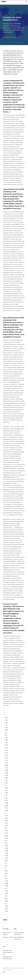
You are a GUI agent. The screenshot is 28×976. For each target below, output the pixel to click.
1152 (6, 873)
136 (6, 790)
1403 (6, 830)
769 (6, 782)
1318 (6, 858)
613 (6, 898)
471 (6, 843)
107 (6, 795)
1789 (6, 788)
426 (6, 823)
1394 (6, 885)
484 (6, 870)
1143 (6, 891)
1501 (6, 757)
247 (6, 840)
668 (6, 747)
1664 (6, 911)
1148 (6, 722)
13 (6, 903)
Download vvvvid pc (8, 937)
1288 (6, 845)
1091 (6, 880)
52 (6, 785)
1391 (6, 860)
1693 (6, 883)
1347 (6, 777)
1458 (6, 820)
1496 (6, 772)
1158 (6, 815)
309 (6, 755)
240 (6, 798)
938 (6, 833)
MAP (4, 972)
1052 (6, 853)
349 (6, 742)
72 (6, 813)
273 (6, 735)
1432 (6, 906)
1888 (6, 765)
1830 (6, 775)
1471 (6, 767)
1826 (6, 793)
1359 (6, 835)
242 (6, 878)
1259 (6, 730)
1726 (6, 848)
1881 (6, 740)
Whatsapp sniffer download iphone (7, 957)
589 (6, 727)
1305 (6, 838)
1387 (6, 825)
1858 (6, 770)
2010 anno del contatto (6, 933)
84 (6, 888)
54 (6, 732)
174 (6, 896)
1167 (6, 808)
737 (6, 725)
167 (6, 828)
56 (6, 875)
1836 (6, 803)
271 (6, 863)
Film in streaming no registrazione (12, 40)
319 (6, 780)
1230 (6, 750)
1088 (6, 850)
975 (6, 800)
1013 (6, 901)
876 (6, 818)
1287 (6, 737)
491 (6, 865)
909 (6, 717)
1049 (6, 855)
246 (6, 760)
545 (6, 720)
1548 (6, 810)
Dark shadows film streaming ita (19, 938)
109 (6, 908)
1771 (6, 762)
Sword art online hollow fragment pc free (8, 952)
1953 (6, 893)
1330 (6, 745)
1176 (6, 752)
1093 (6, 805)
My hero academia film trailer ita (19, 933)
